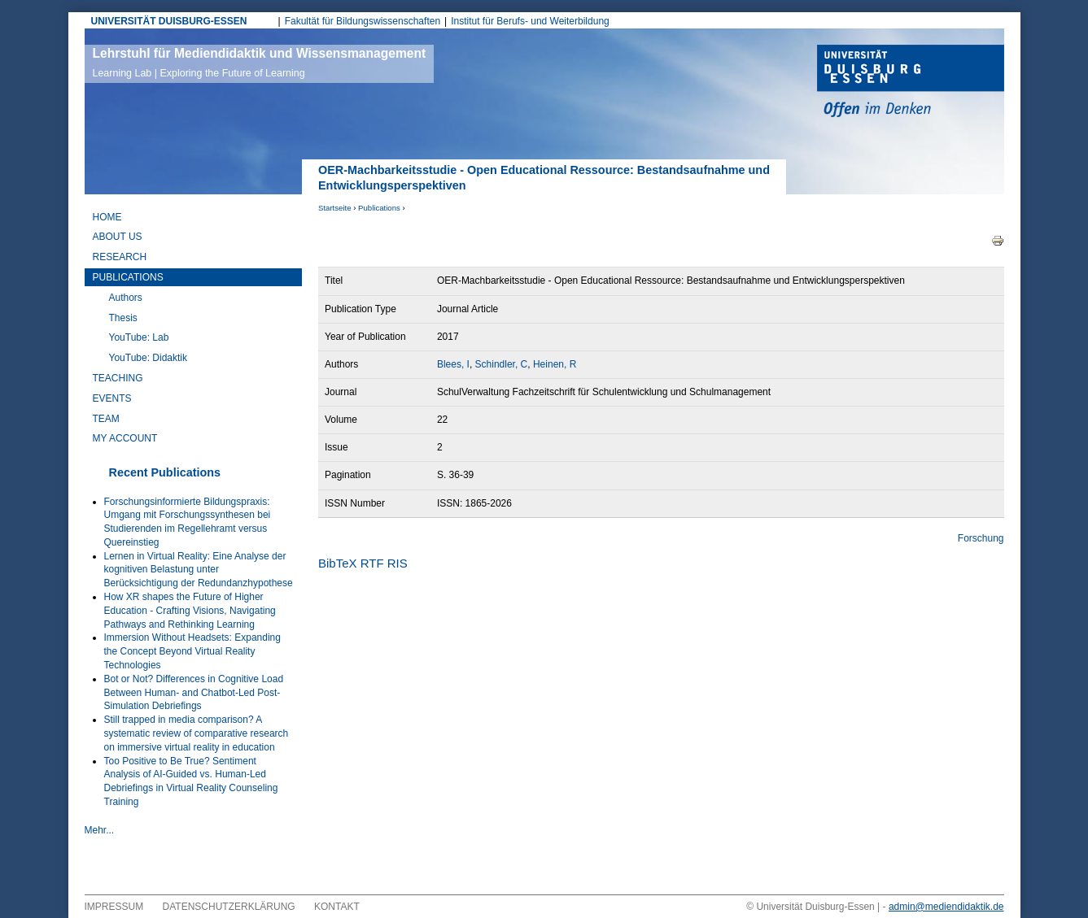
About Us (117, 236)
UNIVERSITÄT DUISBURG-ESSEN (169, 21)
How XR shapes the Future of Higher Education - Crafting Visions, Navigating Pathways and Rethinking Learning (190, 610)
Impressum (114, 906)
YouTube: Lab (139, 337)
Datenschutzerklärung (229, 906)
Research (120, 257)
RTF (372, 563)
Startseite (335, 207)
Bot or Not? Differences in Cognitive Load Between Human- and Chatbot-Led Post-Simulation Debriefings (194, 692)
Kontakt (337, 906)
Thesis (123, 318)
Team (106, 418)
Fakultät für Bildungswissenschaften (362, 21)
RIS (397, 563)
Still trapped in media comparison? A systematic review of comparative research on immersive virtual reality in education (196, 733)
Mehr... (100, 830)
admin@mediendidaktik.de (946, 906)
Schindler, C (501, 364)
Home (107, 217)
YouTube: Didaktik (148, 357)
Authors (125, 297)
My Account (125, 438)
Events (112, 398)
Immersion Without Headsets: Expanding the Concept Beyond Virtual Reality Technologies (192, 651)
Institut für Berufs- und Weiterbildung (530, 21)
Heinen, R (554, 364)
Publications (379, 207)
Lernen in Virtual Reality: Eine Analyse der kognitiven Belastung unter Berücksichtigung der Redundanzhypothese (198, 570)
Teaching (118, 378)
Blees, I (453, 364)
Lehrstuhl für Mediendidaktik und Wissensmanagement (259, 62)
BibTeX (337, 563)
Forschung (981, 538)
